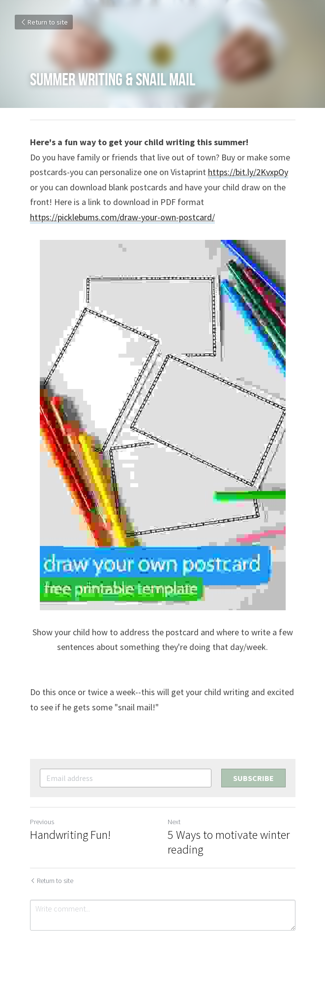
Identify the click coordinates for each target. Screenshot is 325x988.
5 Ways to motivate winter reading (229, 842)
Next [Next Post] (174, 821)
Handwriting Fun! (70, 835)
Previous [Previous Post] (42, 821)
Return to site (44, 22)
